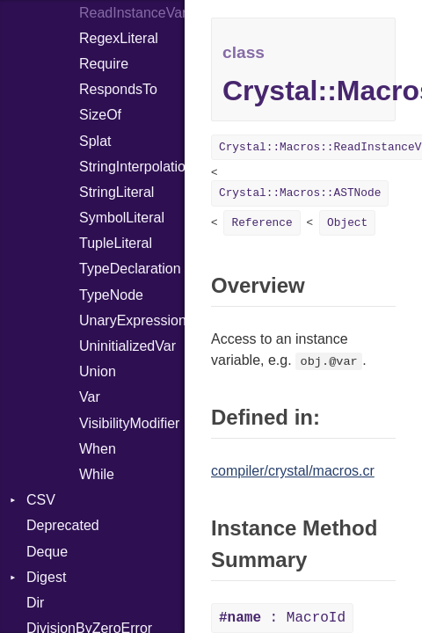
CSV (40, 499)
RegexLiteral (118, 38)
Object (347, 222)
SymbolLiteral (121, 217)
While (96, 474)
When (97, 448)
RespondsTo (118, 89)
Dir (35, 602)
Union (97, 371)
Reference (261, 222)
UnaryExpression (132, 320)
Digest (46, 577)
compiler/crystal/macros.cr (293, 470)
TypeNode (111, 294)
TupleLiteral (115, 243)
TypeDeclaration (130, 268)
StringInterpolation (132, 166)
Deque (47, 551)
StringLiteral (116, 192)
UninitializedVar (127, 345)
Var (89, 396)
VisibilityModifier (129, 423)
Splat (95, 141)
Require (103, 63)
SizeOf (100, 114)
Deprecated (62, 525)
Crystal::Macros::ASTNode (300, 193)
